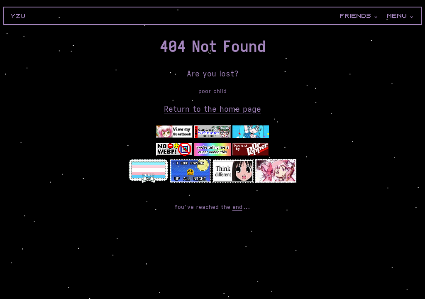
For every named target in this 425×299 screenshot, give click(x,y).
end (237, 207)
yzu (18, 16)
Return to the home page (212, 109)
